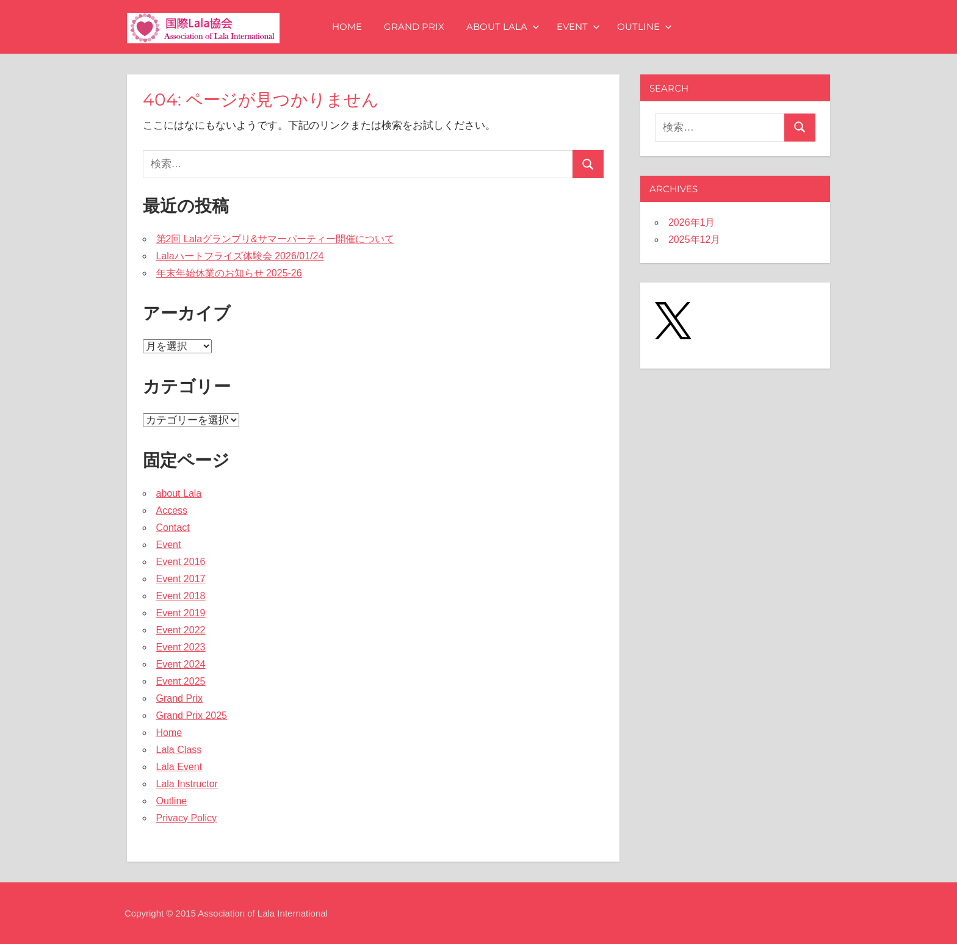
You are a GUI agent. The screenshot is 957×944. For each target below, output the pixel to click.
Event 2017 (181, 579)
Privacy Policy (186, 818)
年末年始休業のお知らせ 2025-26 (229, 273)
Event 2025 (181, 681)
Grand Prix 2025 (192, 715)
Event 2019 (181, 613)
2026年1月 (691, 222)
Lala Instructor (187, 784)
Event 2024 (181, 664)
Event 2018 (181, 596)
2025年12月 (694, 239)
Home (347, 26)
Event (578, 26)
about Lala (503, 26)
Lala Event (179, 767)
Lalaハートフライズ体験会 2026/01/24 (240, 256)
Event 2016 (181, 562)
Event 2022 (181, 630)
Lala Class (179, 749)
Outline (644, 26)
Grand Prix (414, 26)
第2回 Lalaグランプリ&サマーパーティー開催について (275, 239)
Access (172, 510)
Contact (173, 527)
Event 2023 (181, 647)
